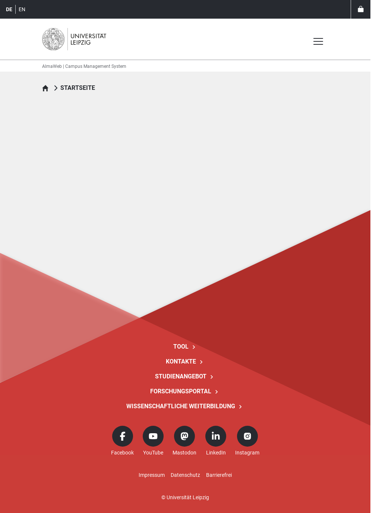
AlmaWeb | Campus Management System (84, 66)
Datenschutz (185, 475)
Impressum (152, 475)
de (9, 9)
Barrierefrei (219, 475)
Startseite (77, 87)
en (22, 9)
